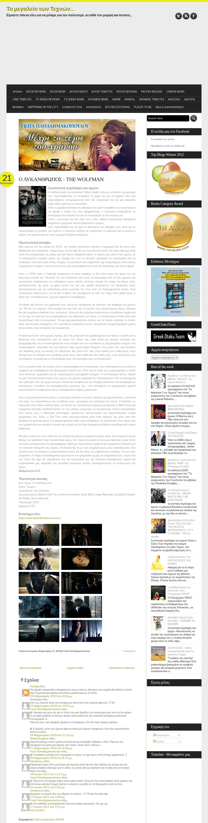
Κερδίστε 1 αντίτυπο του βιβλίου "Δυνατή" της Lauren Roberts (182, 379)
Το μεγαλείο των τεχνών (162, 139)
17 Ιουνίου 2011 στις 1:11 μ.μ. (47, 806)
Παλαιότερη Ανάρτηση (122, 667)
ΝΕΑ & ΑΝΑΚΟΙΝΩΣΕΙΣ (170, 107)
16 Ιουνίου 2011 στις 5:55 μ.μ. (47, 787)
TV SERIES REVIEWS (48, 99)
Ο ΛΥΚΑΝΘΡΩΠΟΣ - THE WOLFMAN (61, 179)
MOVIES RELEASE (151, 91)
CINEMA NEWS (175, 91)
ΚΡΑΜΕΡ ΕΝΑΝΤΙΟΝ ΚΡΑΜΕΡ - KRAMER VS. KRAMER (182, 621)
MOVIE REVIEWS (127, 91)
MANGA (130, 99)
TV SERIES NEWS (74, 99)
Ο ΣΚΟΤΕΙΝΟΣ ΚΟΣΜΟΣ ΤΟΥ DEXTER (182, 434)
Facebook (193, 16)
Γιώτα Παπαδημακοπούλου (45, 709)
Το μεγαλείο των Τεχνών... (40, 8)
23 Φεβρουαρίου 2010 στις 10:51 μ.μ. (52, 705)
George (34, 686)
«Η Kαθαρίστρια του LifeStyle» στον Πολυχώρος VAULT (179, 590)
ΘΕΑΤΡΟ (189, 99)
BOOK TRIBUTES (102, 91)
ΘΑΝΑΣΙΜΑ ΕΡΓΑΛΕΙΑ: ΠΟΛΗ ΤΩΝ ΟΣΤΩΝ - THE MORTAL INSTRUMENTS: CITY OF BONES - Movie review (173, 528)
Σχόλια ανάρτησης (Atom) (49, 819)
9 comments (129, 651)
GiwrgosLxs (37, 761)
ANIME (116, 99)
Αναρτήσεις (161, 735)
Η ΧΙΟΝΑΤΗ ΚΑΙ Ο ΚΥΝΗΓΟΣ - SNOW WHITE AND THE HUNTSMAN (179, 495)
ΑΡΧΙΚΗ (17, 91)
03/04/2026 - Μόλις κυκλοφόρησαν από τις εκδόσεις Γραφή (181, 651)
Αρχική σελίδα (75, 667)
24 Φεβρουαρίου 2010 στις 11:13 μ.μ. (52, 735)
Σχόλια (158, 741)
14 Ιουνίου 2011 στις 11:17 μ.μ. (48, 774)
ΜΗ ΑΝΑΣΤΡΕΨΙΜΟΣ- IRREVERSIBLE (181, 407)
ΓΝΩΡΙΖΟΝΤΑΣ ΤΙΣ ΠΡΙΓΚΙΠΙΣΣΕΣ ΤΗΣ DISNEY (179, 560)
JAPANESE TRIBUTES (151, 99)
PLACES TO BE (143, 107)
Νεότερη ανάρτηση (30, 667)
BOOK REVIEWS (36, 91)
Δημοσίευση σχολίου (33, 810)
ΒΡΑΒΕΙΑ (18, 107)
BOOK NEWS (58, 91)
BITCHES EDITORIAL (117, 107)
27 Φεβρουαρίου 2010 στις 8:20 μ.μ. (51, 748)
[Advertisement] (104, 53)
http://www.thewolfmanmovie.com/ (40, 518)
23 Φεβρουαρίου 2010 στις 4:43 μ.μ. (51, 696)
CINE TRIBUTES (22, 99)
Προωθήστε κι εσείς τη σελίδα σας (168, 146)
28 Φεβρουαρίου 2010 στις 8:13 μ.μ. (51, 758)
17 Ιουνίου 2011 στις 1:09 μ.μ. (47, 797)
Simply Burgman (39, 738)
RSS (186, 16)
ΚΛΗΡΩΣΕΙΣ (93, 107)
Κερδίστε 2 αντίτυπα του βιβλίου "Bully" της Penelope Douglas (182, 463)
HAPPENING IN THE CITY (43, 107)
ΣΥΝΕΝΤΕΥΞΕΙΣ (72, 107)
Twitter (178, 16)
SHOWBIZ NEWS (98, 99)
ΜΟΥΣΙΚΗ (174, 99)
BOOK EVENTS (79, 91)
